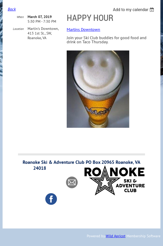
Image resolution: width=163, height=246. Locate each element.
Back (12, 9)
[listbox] (134, 9)
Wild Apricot (115, 236)
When (20, 17)
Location (18, 29)
